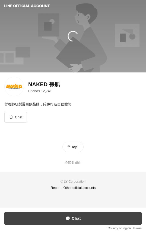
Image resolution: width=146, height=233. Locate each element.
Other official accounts (80, 188)
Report (56, 188)
